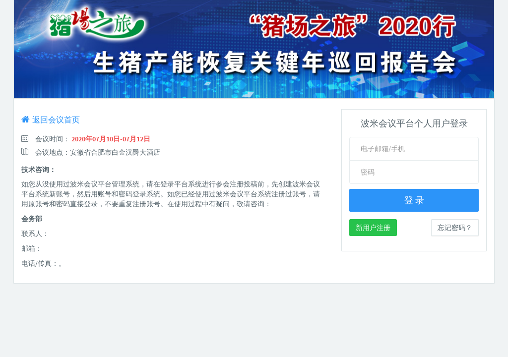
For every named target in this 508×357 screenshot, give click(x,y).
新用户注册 (373, 227)
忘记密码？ (455, 227)
